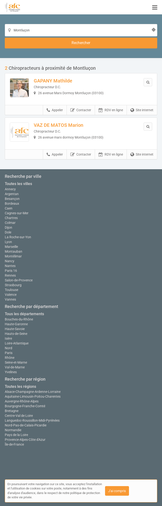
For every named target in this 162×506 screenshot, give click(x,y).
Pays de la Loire (16, 435)
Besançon (12, 199)
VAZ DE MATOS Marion (58, 125)
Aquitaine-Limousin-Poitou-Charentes (33, 396)
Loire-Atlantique (16, 343)
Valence (11, 295)
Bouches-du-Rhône (19, 319)
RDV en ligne (111, 110)
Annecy (10, 189)
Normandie (13, 430)
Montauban (13, 251)
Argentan (12, 194)
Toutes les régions (20, 386)
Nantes (10, 266)
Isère (8, 338)
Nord (8, 348)
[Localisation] (81, 30)
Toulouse (11, 290)
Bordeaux (12, 203)
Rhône (9, 358)
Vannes (10, 299)
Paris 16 (11, 271)
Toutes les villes (18, 183)
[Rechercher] (81, 43)
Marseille (11, 247)
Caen (8, 208)
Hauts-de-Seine (16, 334)
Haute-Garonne (16, 324)
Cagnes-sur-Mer (16, 213)
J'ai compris (117, 491)
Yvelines (11, 372)
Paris (8, 353)
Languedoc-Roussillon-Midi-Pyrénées (32, 420)
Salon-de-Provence (19, 280)
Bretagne (11, 411)
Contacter (80, 110)
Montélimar (13, 256)
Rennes (10, 275)
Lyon (8, 242)
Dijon (8, 227)
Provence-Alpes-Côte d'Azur (25, 440)
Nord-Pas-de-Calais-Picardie (25, 425)
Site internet (141, 110)
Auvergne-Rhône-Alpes (22, 401)
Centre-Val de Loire (19, 416)
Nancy (9, 261)
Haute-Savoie (15, 329)
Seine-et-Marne (16, 362)
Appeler (55, 110)
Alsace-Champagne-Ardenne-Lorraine (33, 392)
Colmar (10, 223)
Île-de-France (14, 444)
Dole (8, 232)
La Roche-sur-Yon (18, 237)
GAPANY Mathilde (53, 81)
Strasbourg (13, 285)
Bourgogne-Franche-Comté (25, 406)
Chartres (11, 218)
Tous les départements (24, 314)
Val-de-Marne (15, 367)
